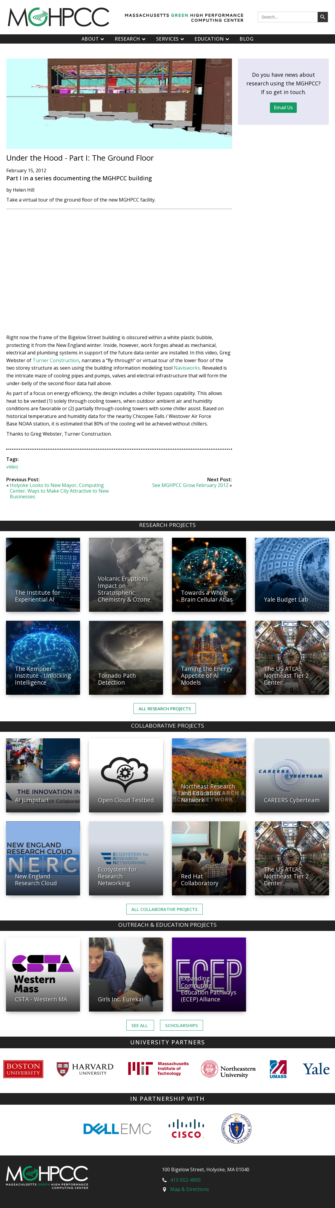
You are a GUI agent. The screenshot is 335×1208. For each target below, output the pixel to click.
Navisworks (187, 368)
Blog (246, 39)
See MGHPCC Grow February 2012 (190, 485)
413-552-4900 (185, 1180)
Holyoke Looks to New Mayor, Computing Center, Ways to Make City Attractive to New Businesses (59, 491)
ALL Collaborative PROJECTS (164, 909)
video (12, 466)
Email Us (283, 107)
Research (131, 39)
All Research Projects (165, 708)
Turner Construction (56, 360)
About (94, 39)
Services (171, 39)
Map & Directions (189, 1189)
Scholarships (181, 1025)
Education (212, 39)
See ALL (140, 1025)
